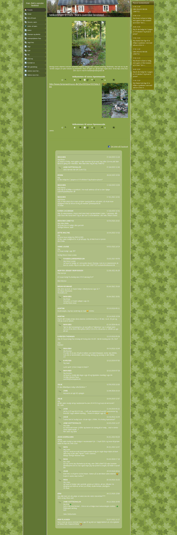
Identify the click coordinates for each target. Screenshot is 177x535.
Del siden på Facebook (119, 147)
